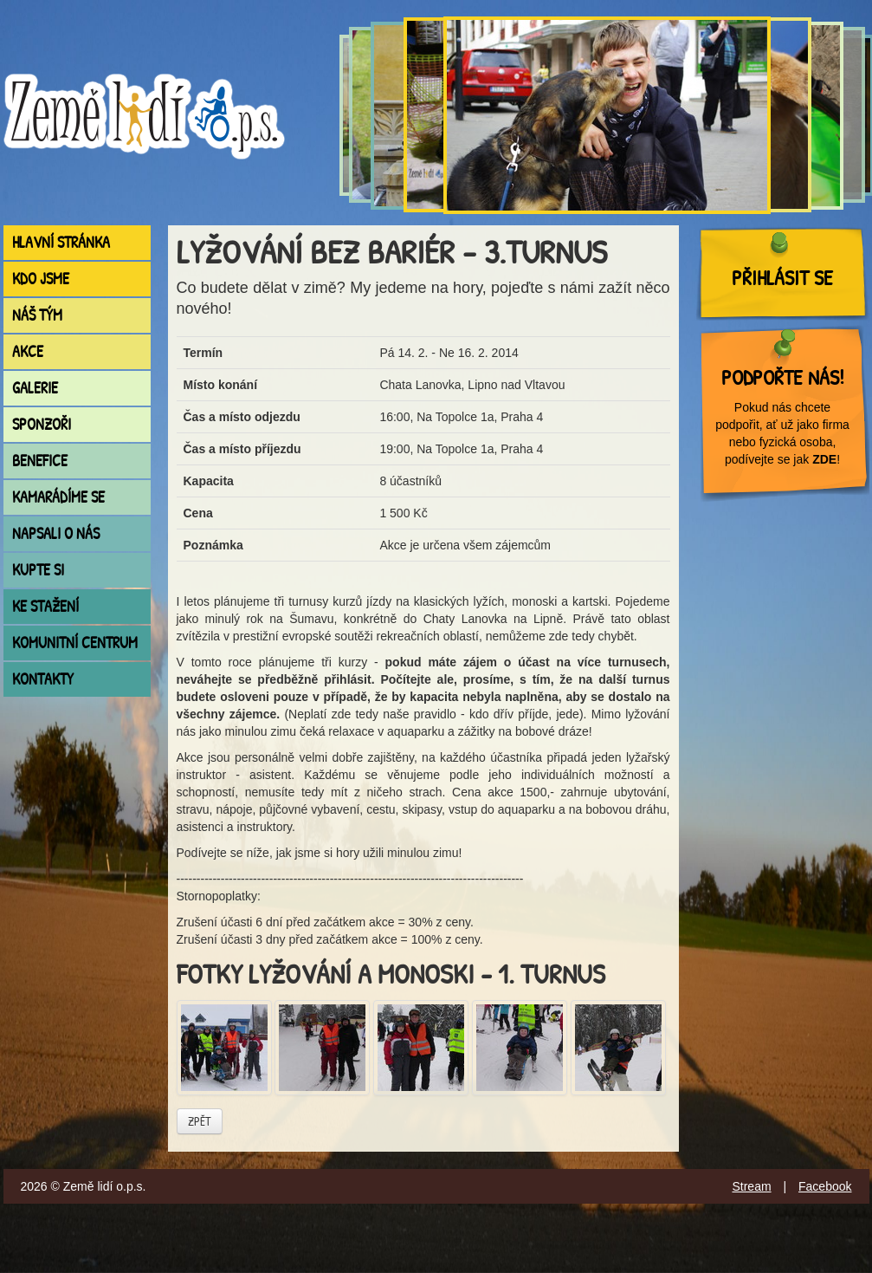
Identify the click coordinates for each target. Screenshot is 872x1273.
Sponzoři (41, 424)
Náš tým (37, 315)
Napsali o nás (56, 533)
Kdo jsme (40, 278)
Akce (27, 351)
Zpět (199, 1121)
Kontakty (43, 679)
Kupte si (38, 570)
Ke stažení (45, 606)
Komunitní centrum (75, 642)
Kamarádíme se (58, 497)
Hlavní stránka (61, 242)
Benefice (40, 460)
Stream (751, 1186)
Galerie (35, 388)
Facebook (824, 1186)
